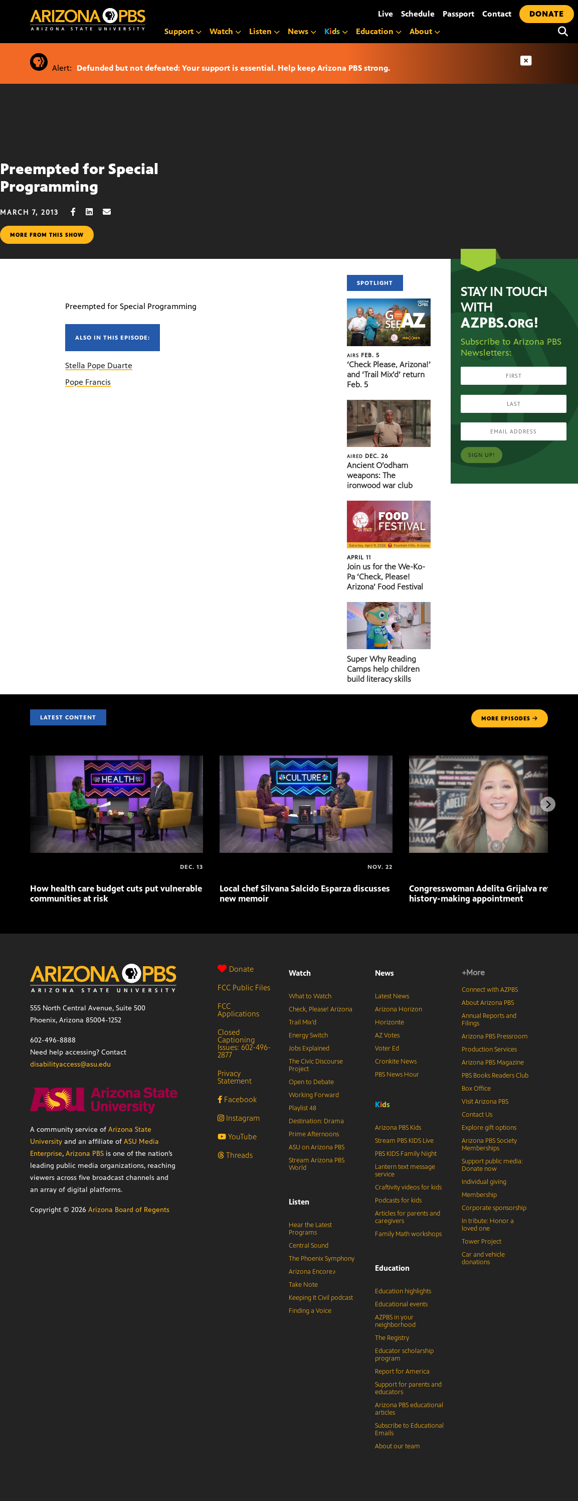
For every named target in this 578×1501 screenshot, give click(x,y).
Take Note (303, 1285)
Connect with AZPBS (490, 990)
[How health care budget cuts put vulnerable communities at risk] (116, 761)
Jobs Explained (309, 1048)
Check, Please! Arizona (320, 1009)
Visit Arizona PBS (485, 1102)
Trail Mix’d (302, 1022)
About (425, 31)
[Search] (563, 31)
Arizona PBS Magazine (493, 1063)
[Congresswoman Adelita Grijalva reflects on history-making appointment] (410, 866)
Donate (236, 969)
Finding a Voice (310, 1311)
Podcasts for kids (398, 1200)
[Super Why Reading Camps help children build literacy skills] (389, 607)
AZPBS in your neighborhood (395, 1321)
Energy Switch (308, 1035)
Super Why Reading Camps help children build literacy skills (383, 669)
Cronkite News (396, 1062)
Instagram (239, 1118)
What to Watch (310, 996)
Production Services (489, 1049)
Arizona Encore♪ (312, 1272)
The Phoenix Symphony (321, 1259)
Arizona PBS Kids (398, 1128)
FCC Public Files (244, 987)
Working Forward (314, 1095)
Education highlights (403, 1291)
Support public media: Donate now (492, 1165)
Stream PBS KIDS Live (404, 1141)
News (302, 31)
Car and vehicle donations (483, 1258)
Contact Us (477, 1115)
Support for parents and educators (408, 1388)
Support (183, 31)
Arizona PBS (85, 1153)
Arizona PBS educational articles (409, 1409)
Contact (496, 14)
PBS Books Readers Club (495, 1076)
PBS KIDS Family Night (406, 1154)
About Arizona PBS (488, 1003)
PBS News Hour (397, 1075)
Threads (235, 1155)
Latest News (392, 996)
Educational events (401, 1304)
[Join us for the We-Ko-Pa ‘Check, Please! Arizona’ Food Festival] (389, 506)
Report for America (402, 1372)
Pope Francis (88, 382)
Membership (479, 1195)
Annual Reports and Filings (489, 1019)
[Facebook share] (78, 212)
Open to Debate (311, 1082)
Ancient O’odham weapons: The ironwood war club (380, 475)
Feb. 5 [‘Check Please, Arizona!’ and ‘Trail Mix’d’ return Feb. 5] (363, 355)
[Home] (130, 19)
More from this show (47, 234)
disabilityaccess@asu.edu (70, 1064)
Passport (458, 14)
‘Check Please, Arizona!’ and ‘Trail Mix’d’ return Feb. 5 (389, 374)
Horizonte (389, 1022)
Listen (264, 31)
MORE (509, 718)
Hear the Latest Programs (310, 1229)
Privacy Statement (235, 1077)
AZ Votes (387, 1035)
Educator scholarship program (404, 1355)
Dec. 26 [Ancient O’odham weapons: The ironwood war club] (368, 456)
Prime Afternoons (314, 1134)
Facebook (237, 1099)
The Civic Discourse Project (316, 1065)
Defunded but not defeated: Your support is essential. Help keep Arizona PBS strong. (233, 68)
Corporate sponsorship (494, 1208)
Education (379, 31)
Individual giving (484, 1182)
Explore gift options (489, 1128)
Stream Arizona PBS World (316, 1164)
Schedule (418, 14)
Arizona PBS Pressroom (495, 1036)
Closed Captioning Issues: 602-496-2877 (244, 1043)
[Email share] (112, 212)
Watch (225, 31)
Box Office (476, 1089)
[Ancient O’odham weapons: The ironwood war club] (389, 405)
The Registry (392, 1338)
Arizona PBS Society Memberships (489, 1144)
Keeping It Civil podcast (321, 1298)
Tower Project (481, 1242)
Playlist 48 (302, 1108)
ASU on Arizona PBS (316, 1147)
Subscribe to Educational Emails (409, 1429)
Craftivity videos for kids (408, 1187)
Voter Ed (387, 1048)
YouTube (237, 1136)
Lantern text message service (405, 1170)
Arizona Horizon (398, 1009)
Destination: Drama (316, 1121)
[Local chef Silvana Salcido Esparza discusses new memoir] (306, 761)
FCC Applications (238, 1009)
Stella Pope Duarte (98, 365)
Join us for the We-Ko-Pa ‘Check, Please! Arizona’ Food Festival (386, 576)
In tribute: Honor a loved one (488, 1225)
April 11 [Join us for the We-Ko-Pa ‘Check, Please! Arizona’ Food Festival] (359, 557)
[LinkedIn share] (94, 212)
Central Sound (308, 1246)
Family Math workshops (408, 1234)
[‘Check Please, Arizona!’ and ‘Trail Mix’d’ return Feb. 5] (389, 304)
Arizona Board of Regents (128, 1210)
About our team (397, 1446)
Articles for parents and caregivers (407, 1217)
